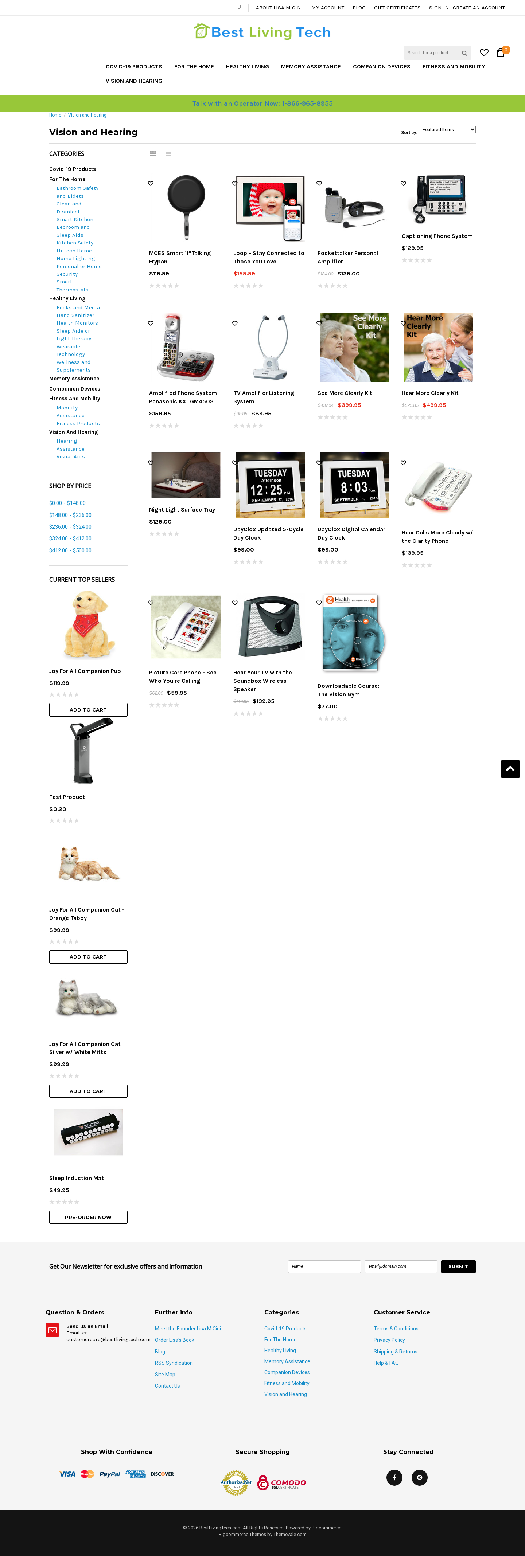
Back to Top (510, 769)
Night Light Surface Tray (182, 509)
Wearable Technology (71, 350)
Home (55, 115)
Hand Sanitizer (75, 315)
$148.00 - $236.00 (70, 515)
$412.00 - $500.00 (70, 550)
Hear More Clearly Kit (430, 392)
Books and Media (78, 307)
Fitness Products (78, 423)
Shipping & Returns (395, 1352)
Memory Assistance (311, 66)
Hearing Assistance (71, 445)
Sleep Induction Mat (76, 1178)
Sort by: (409, 132)
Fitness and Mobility (454, 66)
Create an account (479, 7)
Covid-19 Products (134, 66)
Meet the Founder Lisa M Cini (188, 1329)
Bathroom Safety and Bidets (77, 192)
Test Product (67, 796)
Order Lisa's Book (174, 1340)
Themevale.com (290, 1534)
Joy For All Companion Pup (85, 670)
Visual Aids (71, 456)
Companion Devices (382, 66)
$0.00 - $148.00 (67, 503)
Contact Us (167, 1386)
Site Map (165, 1374)
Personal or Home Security (79, 270)
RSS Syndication (174, 1363)
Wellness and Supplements (74, 366)
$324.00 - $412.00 (70, 538)
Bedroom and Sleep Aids (73, 231)
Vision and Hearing (134, 80)
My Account (327, 7)
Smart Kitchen (75, 219)
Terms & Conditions (396, 1329)
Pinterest (420, 1478)
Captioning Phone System (437, 235)
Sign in (439, 7)
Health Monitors (77, 323)
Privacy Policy (389, 1340)
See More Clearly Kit (345, 392)
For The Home (194, 66)
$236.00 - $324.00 (70, 527)
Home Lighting (76, 258)
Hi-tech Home (74, 250)
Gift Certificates (397, 7)
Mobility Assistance (71, 411)
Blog (359, 7)
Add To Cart (88, 710)
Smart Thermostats (73, 285)
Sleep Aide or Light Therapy (74, 335)
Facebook (394, 1478)
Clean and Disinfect (69, 207)
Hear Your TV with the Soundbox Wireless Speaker (262, 681)
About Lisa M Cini (279, 7)
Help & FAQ (386, 1363)
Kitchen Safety (75, 242)
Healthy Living (247, 66)
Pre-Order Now (88, 1217)
